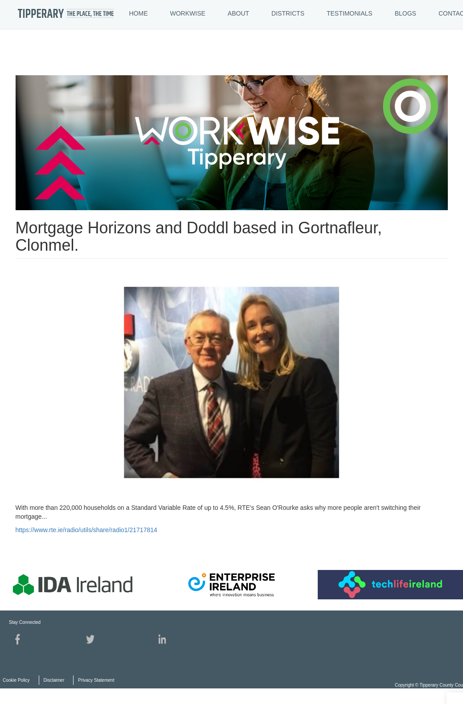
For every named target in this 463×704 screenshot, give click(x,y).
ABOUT (238, 13)
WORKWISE (187, 13)
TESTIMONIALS (350, 13)
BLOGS (405, 13)
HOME (138, 13)
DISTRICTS (287, 13)
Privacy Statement (96, 680)
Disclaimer (54, 680)
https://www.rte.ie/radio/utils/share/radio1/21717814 (86, 529)
